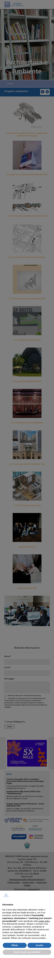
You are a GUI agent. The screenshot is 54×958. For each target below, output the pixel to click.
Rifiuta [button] (15, 945)
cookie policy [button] (44, 921)
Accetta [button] (39, 945)
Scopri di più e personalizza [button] (27, 952)
